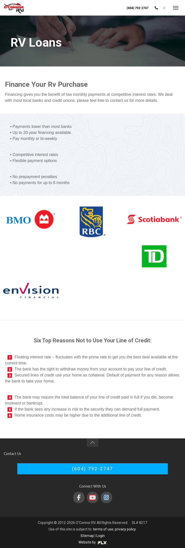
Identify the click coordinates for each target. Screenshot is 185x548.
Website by (92, 542)
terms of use (103, 529)
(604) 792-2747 (137, 8)
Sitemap (87, 536)
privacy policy (125, 529)
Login (100, 536)
